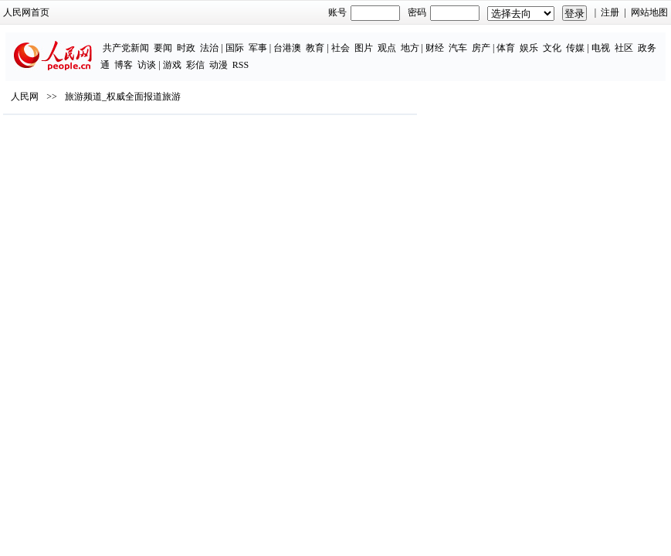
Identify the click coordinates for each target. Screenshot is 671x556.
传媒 (575, 47)
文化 (552, 47)
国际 (234, 47)
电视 (600, 47)
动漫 (218, 64)
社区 (624, 47)
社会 (340, 47)
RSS (240, 64)
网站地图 (649, 12)
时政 (186, 47)
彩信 (195, 64)
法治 (209, 47)
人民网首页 (26, 12)
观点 (387, 47)
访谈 (146, 64)
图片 (363, 47)
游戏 (172, 64)
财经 (434, 47)
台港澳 (287, 47)
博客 (123, 64)
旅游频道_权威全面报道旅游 (123, 96)
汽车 (458, 47)
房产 (481, 47)
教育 (315, 47)
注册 (610, 12)
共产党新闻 (126, 47)
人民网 (25, 96)
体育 (505, 47)
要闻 (163, 47)
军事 (258, 47)
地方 (410, 47)
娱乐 (529, 47)
